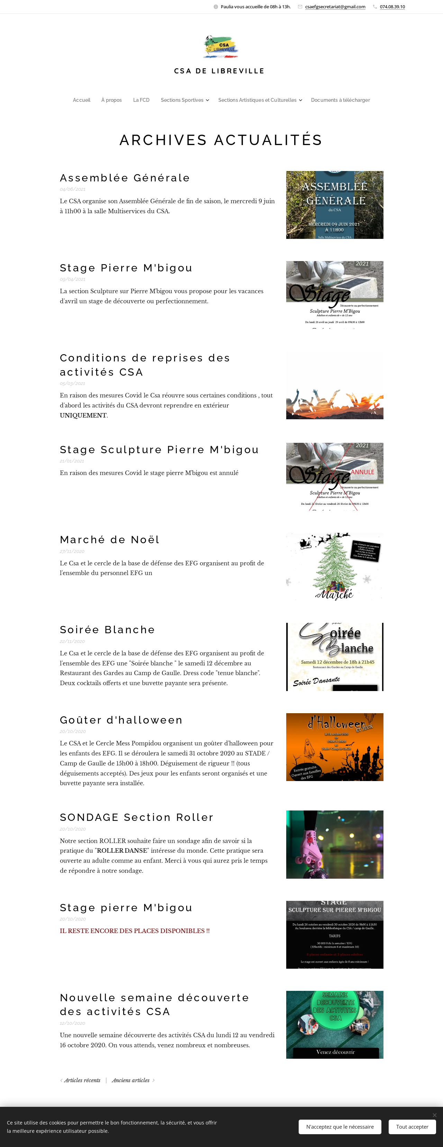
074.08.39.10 (392, 6)
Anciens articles (131, 1080)
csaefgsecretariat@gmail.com (335, 6)
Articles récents (82, 1080)
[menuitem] (90, 100)
